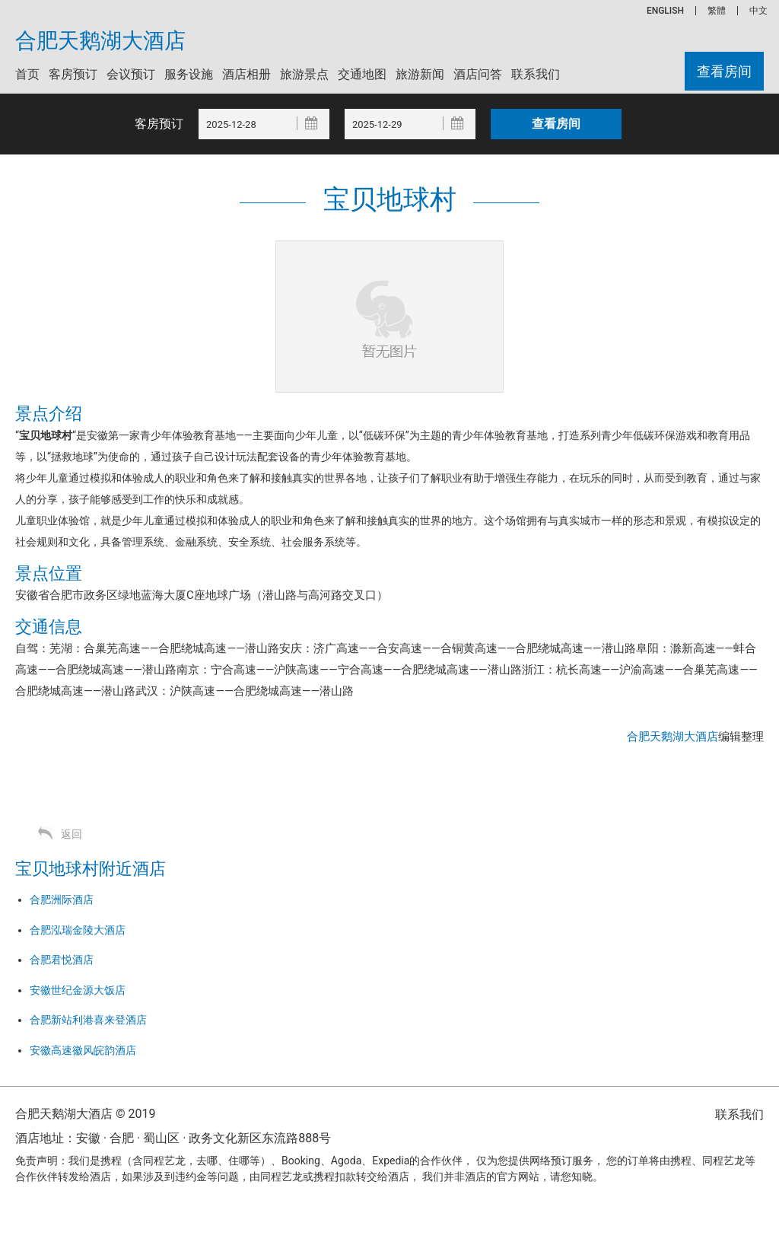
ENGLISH (665, 10)
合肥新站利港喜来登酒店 (88, 1020)
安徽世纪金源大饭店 (78, 990)
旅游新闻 (420, 74)
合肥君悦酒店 (62, 960)
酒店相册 (246, 74)
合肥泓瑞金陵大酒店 (78, 930)
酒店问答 (477, 74)
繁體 (716, 10)
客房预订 (73, 74)
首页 (27, 74)
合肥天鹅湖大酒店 (100, 41)
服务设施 (188, 74)
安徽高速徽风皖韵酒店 (83, 1050)
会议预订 (131, 74)
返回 (71, 834)
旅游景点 (304, 74)
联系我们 (535, 74)
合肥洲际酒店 (62, 899)
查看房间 (724, 71)
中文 (758, 10)
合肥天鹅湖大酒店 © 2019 (85, 1113)
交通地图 (362, 74)
